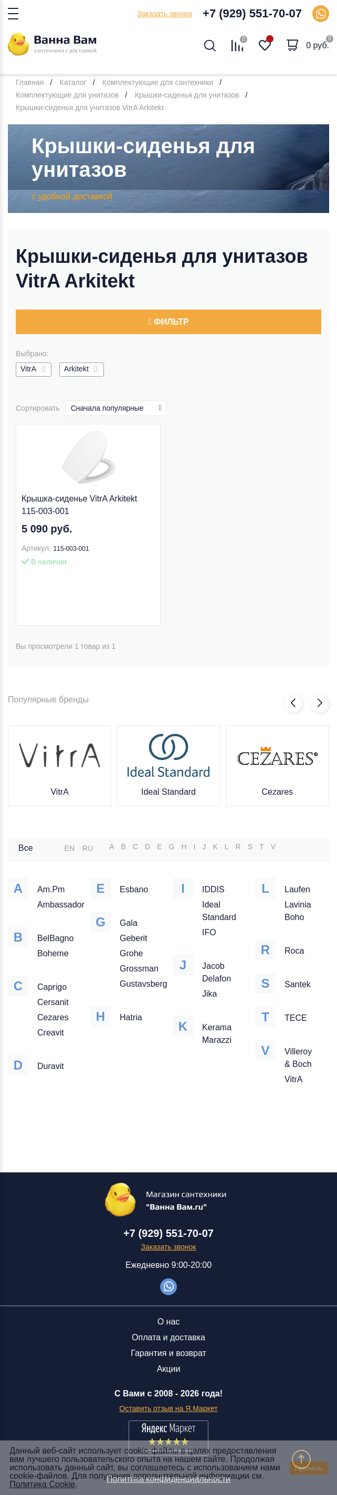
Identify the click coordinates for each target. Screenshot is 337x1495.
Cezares (277, 791)
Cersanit (53, 1002)
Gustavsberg (143, 983)
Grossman (139, 968)
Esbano (134, 889)
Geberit (133, 938)
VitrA (59, 791)
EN (70, 848)
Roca (294, 950)
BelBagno (55, 938)
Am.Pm (51, 889)
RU (87, 848)
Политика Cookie (42, 1484)
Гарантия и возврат (168, 1353)
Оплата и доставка (168, 1337)
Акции (169, 1368)
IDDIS (213, 889)
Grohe (131, 953)
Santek (298, 984)
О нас (168, 1321)
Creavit (50, 1032)
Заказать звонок (164, 13)
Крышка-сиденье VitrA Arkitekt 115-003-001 (79, 505)
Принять (308, 1468)
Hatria (131, 1017)
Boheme (53, 953)
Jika (209, 993)
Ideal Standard (168, 791)
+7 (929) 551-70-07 (252, 13)
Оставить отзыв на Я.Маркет (168, 1408)
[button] (292, 703)
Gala (129, 923)
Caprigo (52, 987)
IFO (209, 932)
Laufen (297, 889)
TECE (296, 1017)
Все (25, 847)
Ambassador (61, 904)
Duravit (50, 1066)
